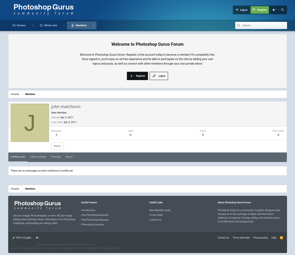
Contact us (223, 237)
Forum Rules (156, 215)
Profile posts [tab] (18, 156)
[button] (32, 25)
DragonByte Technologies (99, 248)
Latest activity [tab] (38, 156)
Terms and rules (241, 237)
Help (273, 237)
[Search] (282, 10)
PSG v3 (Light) (21, 237)
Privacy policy (260, 237)
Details (117, 248)
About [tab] (69, 156)
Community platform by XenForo (66, 244)
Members (81, 25)
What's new (50, 25)
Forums (21, 25)
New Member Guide (160, 210)
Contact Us (155, 219)
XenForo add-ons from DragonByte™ (56, 248)
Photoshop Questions (92, 224)
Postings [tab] (56, 156)
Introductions (88, 210)
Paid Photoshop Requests (95, 219)
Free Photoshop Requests (95, 215)
